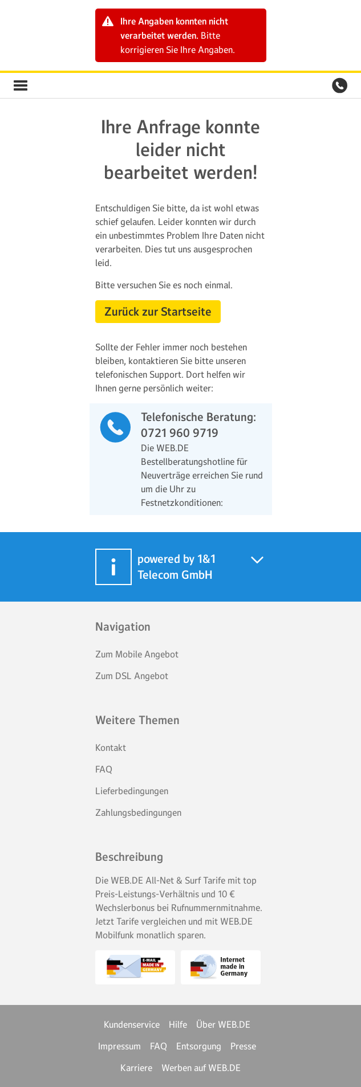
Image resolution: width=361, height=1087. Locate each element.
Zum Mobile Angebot (137, 654)
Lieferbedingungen (131, 790)
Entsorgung (198, 1046)
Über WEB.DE (223, 1024)
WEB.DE (48, 85)
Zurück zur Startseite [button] (158, 311)
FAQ (103, 769)
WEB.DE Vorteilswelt (20, 85)
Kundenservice (132, 1024)
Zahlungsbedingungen (138, 812)
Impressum (119, 1046)
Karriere (136, 1067)
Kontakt (110, 747)
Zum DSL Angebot (131, 675)
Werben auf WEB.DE (201, 1067)
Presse (243, 1046)
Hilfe (178, 1024)
